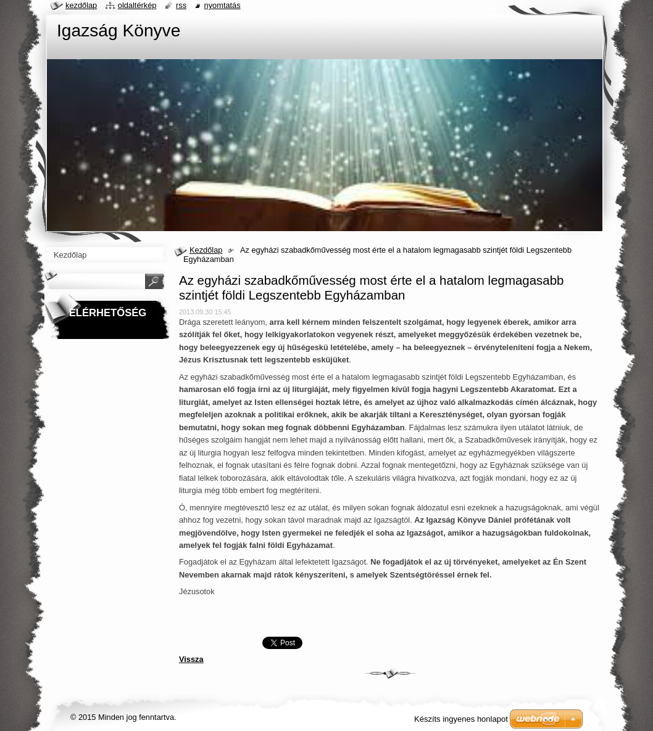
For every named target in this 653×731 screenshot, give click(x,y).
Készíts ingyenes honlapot (461, 719)
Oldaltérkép (137, 5)
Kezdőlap (205, 250)
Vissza (191, 659)
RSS (181, 5)
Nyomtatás (222, 5)
